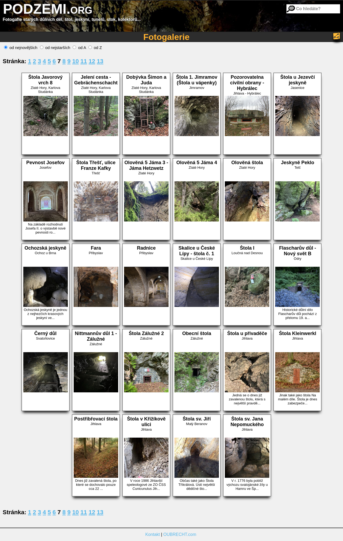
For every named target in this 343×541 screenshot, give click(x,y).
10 (75, 61)
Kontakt (152, 534)
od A (79, 47)
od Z (95, 47)
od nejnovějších (20, 47)
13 (100, 61)
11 (83, 61)
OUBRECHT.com (179, 534)
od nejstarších (55, 47)
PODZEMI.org (47, 9)
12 (92, 61)
